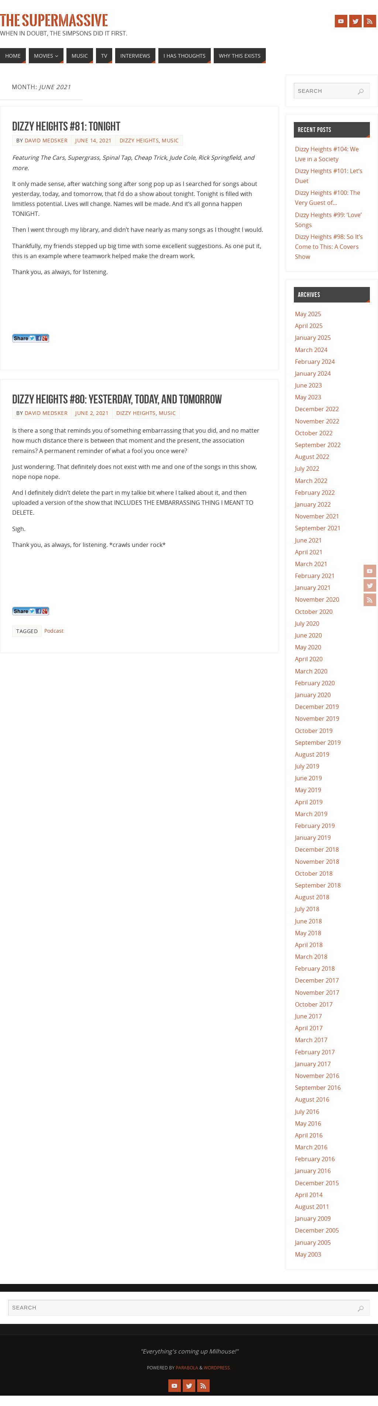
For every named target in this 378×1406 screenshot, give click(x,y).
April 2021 (309, 552)
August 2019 (312, 754)
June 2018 (308, 921)
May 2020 (308, 647)
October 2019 (314, 731)
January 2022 (313, 504)
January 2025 (313, 338)
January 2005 (313, 1242)
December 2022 (317, 409)
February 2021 (315, 576)
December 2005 (317, 1230)
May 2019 (308, 790)
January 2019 (313, 838)
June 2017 (308, 1016)
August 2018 (312, 897)
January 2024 (313, 373)
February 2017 (315, 1052)
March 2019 (311, 814)
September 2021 (318, 528)
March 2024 (311, 350)
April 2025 (309, 326)
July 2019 (307, 766)
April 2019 (309, 802)
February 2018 (315, 968)
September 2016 (318, 1088)
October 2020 (314, 612)
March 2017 (311, 1040)
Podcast (53, 630)
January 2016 (313, 1171)
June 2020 (308, 635)
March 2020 (311, 671)
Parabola (187, 1368)
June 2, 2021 (92, 412)
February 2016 (315, 1159)
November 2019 (317, 718)
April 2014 (309, 1195)
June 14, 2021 (93, 140)
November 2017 (317, 992)
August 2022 (312, 457)
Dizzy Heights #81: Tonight (66, 126)
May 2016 (308, 1123)
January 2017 (313, 1064)
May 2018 (308, 933)
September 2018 (318, 885)
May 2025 (308, 314)
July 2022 (307, 468)
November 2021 (317, 516)
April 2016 (309, 1135)
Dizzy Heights (139, 140)
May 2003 (308, 1254)
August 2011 (312, 1207)
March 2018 (311, 957)
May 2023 (308, 397)
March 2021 (311, 564)
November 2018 (317, 862)
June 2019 (308, 778)
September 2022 (318, 445)
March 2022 (311, 481)
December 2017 (317, 980)
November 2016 (317, 1076)
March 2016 (311, 1147)
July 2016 (307, 1112)
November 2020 (317, 599)
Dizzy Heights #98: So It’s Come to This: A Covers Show (329, 247)
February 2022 (315, 493)
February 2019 (315, 826)
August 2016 (312, 1099)
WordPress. (217, 1368)
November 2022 (317, 421)
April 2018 (309, 945)
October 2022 (314, 433)
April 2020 (309, 659)
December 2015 (317, 1183)
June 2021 (308, 540)
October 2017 (314, 1004)
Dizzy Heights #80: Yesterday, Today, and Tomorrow (117, 399)
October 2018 (314, 873)
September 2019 (318, 743)
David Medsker (46, 140)
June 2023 (308, 385)
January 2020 (313, 695)
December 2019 (317, 707)
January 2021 (313, 588)
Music (170, 140)
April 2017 (309, 1028)
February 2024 (315, 362)
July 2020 (307, 623)
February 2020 (315, 683)
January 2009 (313, 1218)
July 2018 (307, 909)
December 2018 (317, 849)
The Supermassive (54, 21)
